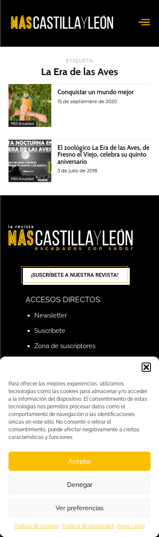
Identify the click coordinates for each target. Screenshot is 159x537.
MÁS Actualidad (22, 123)
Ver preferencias (79, 508)
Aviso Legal (131, 526)
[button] (146, 367)
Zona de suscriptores (64, 346)
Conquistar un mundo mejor (96, 92)
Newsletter (50, 315)
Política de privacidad (88, 526)
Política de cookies (36, 526)
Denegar (79, 485)
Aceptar (79, 461)
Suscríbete (49, 331)
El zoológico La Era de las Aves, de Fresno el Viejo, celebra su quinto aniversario (104, 155)
